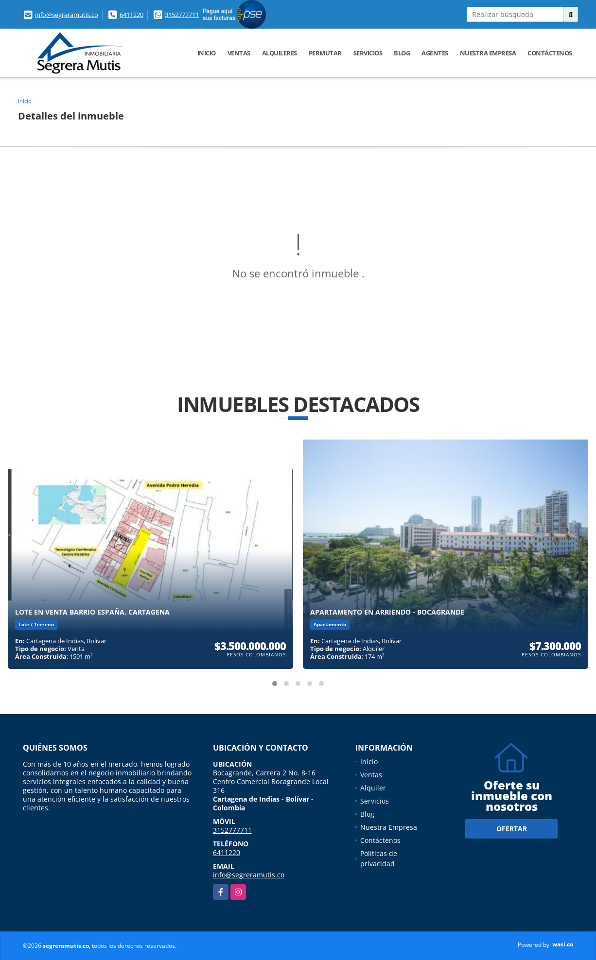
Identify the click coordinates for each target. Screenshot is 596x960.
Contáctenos (549, 53)
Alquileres (279, 53)
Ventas (239, 53)
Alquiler (373, 787)
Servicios (368, 53)
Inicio (206, 53)
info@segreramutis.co (66, 14)
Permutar (325, 53)
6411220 (131, 14)
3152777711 (182, 14)
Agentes (434, 53)
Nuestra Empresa (488, 53)
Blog (402, 53)
